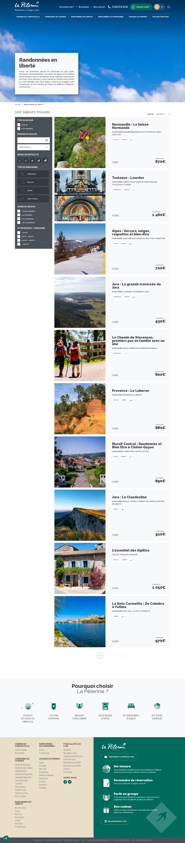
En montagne (44, 772)
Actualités (67, 749)
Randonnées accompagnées (111, 17)
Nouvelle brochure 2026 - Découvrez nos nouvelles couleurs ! (72, 765)
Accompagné (27, 129)
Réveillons (43, 787)
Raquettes (43, 784)
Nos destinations (161, 17)
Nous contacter (99, 7)
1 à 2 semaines (27, 219)
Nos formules (20, 753)
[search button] (168, 7)
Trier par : (150, 114)
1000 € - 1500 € (28, 240)
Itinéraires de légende (55, 17)
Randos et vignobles (46, 775)
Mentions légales (72, 840)
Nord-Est (18, 814)
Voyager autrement (138, 17)
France (17, 811)
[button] (5, 838)
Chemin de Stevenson (22, 764)
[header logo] (27, 4)
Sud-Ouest (19, 823)
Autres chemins (20, 796)
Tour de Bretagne (21, 780)
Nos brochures (84, 7)
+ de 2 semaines (28, 223)
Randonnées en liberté (82, 17)
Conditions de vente (54, 840)
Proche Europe (20, 826)
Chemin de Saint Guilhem (23, 767)
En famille (42, 765)
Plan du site (38, 840)
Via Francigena (20, 786)
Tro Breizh (18, 783)
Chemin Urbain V (20, 771)
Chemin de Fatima (21, 793)
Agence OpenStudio (143, 840)
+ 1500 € (24, 244)
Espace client (140, 7)
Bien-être (43, 768)
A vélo (41, 762)
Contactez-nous (69, 759)
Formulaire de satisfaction (73, 756)
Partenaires (67, 772)
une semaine (26, 215)
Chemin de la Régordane (23, 774)
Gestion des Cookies (121, 840)
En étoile (42, 781)
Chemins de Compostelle (28, 17)
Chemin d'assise (20, 789)
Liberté (24, 125)
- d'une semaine (28, 211)
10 (125, 655)
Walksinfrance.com (115, 821)
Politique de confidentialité (99, 840)
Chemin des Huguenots (23, 777)
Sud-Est (18, 820)
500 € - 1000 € (27, 236)
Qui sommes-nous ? (66, 7)
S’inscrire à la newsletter (119, 757)
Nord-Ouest (19, 817)
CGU (83, 840)
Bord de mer (43, 778)
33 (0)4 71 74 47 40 (118, 7)
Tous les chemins (21, 749)
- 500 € (24, 233)
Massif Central (20, 807)
